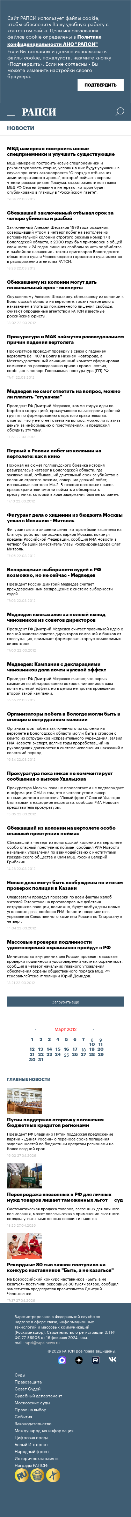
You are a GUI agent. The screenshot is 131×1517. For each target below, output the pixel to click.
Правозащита (28, 1381)
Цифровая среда (31, 1437)
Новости (20, 128)
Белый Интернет (31, 1444)
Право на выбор (30, 1409)
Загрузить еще (65, 1001)
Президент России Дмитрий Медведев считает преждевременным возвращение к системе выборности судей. (60, 588)
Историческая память (36, 1457)
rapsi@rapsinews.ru (42, 1342)
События (23, 1416)
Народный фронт (32, 1450)
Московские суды (32, 1402)
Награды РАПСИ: (32, 1464)
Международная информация (44, 1430)
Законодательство (33, 1423)
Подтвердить (101, 85)
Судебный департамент (38, 1395)
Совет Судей (28, 1388)
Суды (20, 1374)
